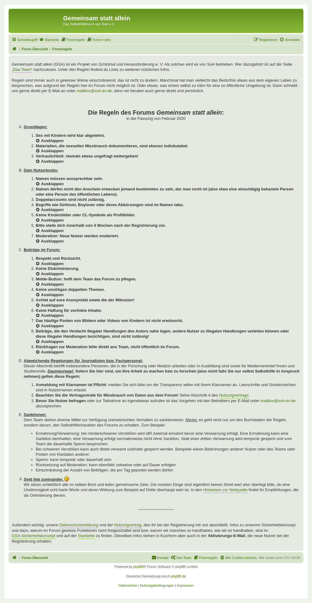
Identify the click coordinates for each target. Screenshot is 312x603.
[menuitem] (49, 39)
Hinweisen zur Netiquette (225, 489)
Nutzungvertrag (127, 525)
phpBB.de (178, 576)
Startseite (86, 535)
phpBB (138, 566)
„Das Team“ (22, 69)
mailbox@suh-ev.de (94, 90)
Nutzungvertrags (233, 395)
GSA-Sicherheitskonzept (33, 535)
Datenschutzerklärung (78, 525)
